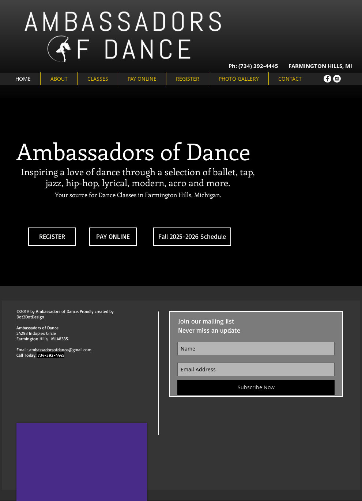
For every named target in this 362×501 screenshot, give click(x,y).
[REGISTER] (52, 236)
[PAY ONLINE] (113, 236)
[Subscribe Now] (256, 387)
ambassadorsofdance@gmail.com (60, 349)
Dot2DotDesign (30, 317)
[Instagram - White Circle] (337, 79)
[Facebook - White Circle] (327, 79)
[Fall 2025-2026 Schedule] (192, 236)
